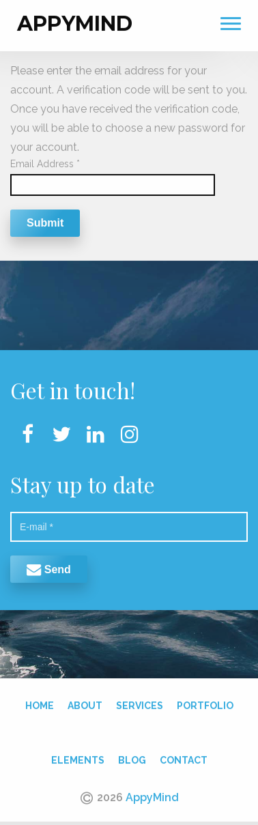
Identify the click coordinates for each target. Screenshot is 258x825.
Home (39, 702)
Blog (132, 757)
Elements (77, 757)
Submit (45, 220)
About (85, 702)
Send (49, 566)
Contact (183, 757)
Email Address (45, 161)
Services (139, 702)
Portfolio (205, 702)
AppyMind (74, 20)
